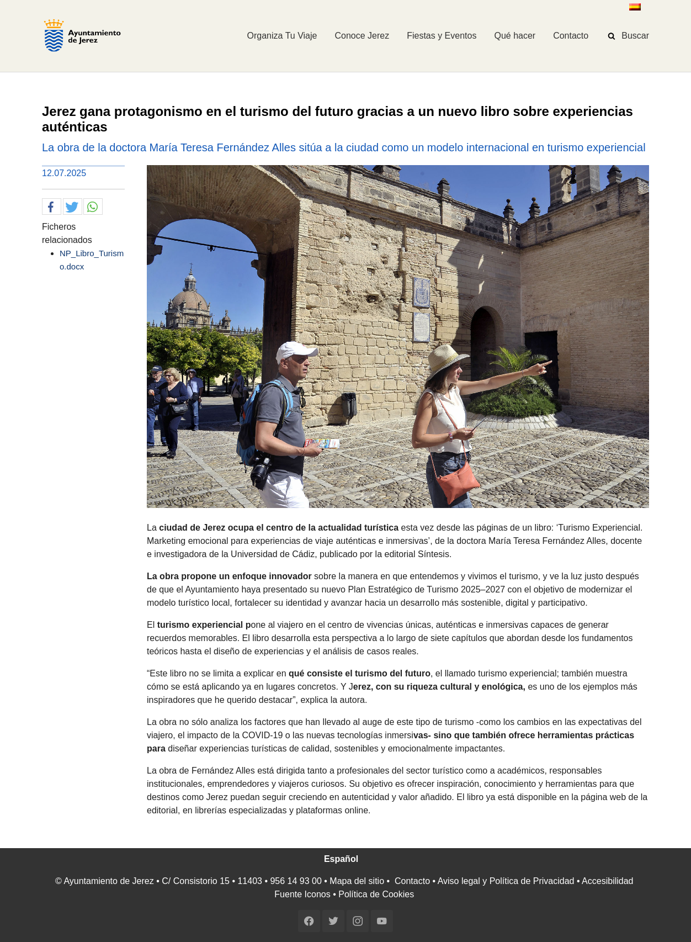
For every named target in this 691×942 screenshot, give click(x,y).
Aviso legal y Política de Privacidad (506, 881)
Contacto (412, 881)
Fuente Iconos (302, 894)
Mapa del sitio (356, 881)
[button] (51, 207)
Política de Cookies (376, 894)
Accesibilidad (607, 881)
